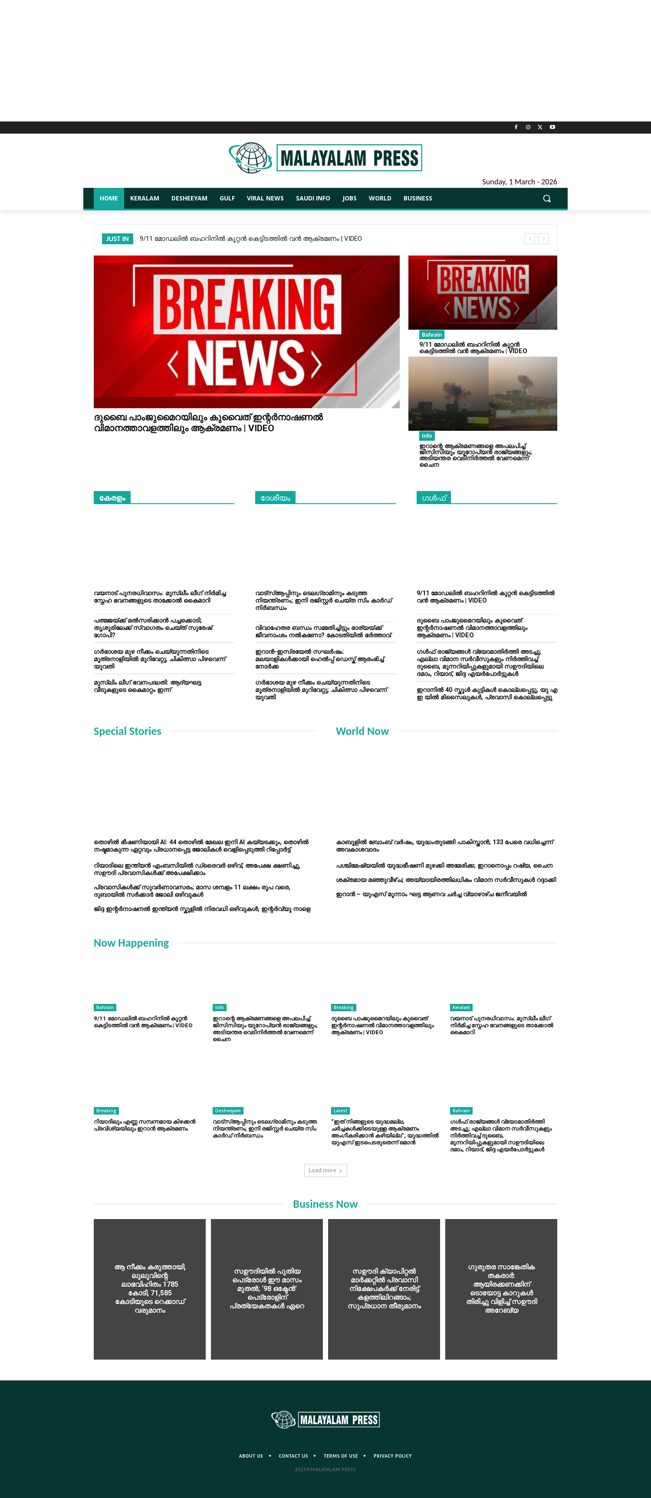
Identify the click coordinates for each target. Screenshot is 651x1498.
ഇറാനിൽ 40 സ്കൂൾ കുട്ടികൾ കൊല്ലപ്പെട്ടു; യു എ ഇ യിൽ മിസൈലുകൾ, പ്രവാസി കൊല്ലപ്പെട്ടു (487, 693)
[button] (546, 198)
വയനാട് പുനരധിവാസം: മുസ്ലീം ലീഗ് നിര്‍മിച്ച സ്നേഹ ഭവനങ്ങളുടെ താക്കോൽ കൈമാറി (160, 597)
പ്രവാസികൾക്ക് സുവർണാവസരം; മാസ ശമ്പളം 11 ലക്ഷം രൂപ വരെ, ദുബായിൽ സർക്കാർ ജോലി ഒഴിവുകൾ (192, 891)
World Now (362, 731)
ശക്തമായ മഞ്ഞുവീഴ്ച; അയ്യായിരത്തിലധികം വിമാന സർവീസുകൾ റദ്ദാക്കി (446, 879)
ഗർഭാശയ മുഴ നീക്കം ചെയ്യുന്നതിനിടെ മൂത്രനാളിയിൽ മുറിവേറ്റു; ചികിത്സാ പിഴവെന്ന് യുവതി (159, 659)
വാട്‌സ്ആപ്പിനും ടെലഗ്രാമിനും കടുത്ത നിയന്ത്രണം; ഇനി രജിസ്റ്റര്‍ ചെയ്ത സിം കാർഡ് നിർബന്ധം (323, 600)
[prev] (529, 238)
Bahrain (432, 334)
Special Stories (127, 731)
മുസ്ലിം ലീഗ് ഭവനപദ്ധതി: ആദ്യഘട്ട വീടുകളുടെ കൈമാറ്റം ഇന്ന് (147, 686)
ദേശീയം (275, 497)
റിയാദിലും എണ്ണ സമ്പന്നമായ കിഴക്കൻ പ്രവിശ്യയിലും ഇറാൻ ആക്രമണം (144, 1125)
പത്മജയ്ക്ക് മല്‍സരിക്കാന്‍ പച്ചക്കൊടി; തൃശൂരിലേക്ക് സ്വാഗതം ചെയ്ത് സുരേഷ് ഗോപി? (153, 628)
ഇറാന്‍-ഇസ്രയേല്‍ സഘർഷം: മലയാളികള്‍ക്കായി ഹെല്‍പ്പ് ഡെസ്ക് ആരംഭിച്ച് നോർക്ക (319, 659)
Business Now (325, 1204)
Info (427, 435)
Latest (340, 1111)
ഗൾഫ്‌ (434, 497)
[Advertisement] (325, 60)
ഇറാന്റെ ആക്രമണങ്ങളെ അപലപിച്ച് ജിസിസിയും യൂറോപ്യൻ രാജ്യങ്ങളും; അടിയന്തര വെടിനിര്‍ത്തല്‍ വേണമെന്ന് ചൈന (475, 455)
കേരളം (112, 497)
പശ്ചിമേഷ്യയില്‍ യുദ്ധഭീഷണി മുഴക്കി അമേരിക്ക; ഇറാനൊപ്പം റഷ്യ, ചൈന (444, 865)
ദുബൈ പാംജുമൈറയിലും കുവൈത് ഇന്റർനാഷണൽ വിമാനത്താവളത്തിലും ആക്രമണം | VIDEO (208, 422)
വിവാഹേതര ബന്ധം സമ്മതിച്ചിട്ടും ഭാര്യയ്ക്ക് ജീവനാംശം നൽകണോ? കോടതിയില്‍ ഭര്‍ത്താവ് (323, 631)
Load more (325, 1170)
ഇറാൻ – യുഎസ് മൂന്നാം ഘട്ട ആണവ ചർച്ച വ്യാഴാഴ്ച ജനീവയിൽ (431, 894)
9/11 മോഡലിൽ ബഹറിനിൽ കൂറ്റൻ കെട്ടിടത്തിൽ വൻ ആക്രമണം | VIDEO (251, 239)
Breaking (344, 1007)
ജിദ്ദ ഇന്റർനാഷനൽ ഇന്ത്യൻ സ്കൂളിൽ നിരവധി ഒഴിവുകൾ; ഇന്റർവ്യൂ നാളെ (202, 908)
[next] (543, 238)
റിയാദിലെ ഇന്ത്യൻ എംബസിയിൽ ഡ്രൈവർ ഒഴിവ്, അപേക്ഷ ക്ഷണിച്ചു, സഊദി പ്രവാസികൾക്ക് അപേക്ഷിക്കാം (197, 869)
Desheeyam (228, 1111)
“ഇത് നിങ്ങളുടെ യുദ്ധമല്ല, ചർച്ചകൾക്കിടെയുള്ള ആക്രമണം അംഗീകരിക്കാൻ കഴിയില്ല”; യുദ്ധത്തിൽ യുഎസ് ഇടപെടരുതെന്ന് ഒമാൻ (384, 1132)
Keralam (461, 1007)
